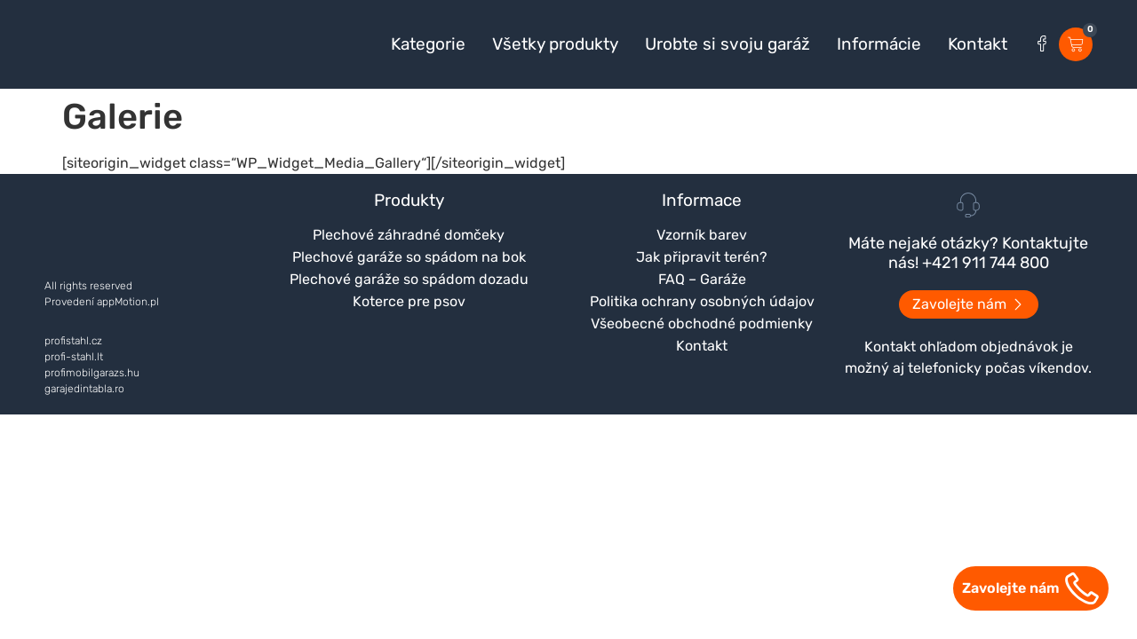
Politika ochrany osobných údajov (702, 301)
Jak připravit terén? (701, 256)
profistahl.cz (73, 341)
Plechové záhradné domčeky (409, 234)
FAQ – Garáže (702, 279)
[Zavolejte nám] (1082, 588)
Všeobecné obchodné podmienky (702, 323)
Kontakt (977, 44)
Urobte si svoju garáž (727, 44)
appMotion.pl (128, 302)
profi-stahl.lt (73, 357)
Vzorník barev (701, 234)
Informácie (879, 44)
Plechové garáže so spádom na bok (409, 256)
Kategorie (428, 44)
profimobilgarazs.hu (91, 373)
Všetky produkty (555, 44)
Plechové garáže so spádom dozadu (409, 279)
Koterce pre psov (409, 301)
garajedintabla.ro (84, 389)
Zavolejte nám (1011, 588)
